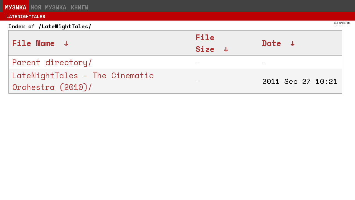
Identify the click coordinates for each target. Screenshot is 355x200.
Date (271, 43)
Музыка (15, 7)
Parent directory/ (52, 62)
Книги (79, 7)
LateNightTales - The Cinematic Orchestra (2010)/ (83, 81)
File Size (205, 43)
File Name (33, 43)
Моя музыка (48, 7)
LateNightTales (25, 16)
